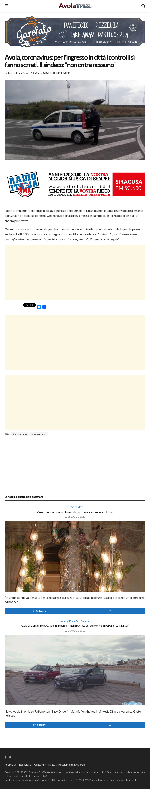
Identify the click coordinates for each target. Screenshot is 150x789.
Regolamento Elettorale (71, 764)
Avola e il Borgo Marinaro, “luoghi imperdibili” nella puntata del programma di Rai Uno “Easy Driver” (75, 625)
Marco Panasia (16, 73)
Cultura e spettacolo (75, 621)
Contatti (39, 764)
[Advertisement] (75, 272)
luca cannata (39, 433)
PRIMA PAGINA (62, 73)
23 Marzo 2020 (40, 73)
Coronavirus (20, 433)
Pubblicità (10, 764)
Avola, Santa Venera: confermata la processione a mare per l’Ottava (75, 512)
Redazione (41, 611)
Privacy (51, 764)
